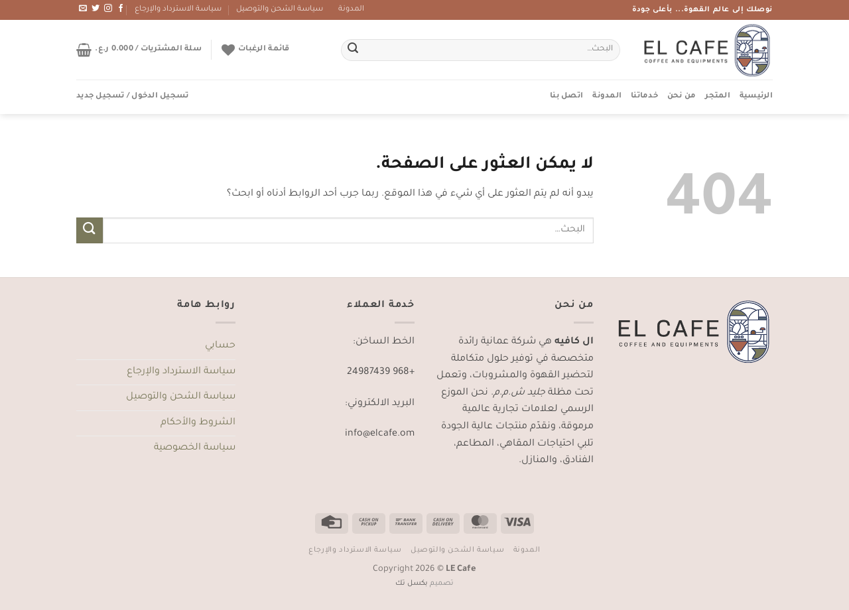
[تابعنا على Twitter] (95, 8)
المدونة (351, 9)
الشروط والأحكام (198, 423)
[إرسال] (353, 50)
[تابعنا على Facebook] (121, 8)
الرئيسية (756, 96)
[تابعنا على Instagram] (108, 8)
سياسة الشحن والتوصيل (279, 9)
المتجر (717, 96)
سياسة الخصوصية (194, 448)
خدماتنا (644, 96)
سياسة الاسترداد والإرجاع (178, 9)
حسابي (220, 346)
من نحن (681, 96)
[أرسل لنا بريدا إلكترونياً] (83, 8)
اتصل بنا (566, 96)
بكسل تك (411, 583)
